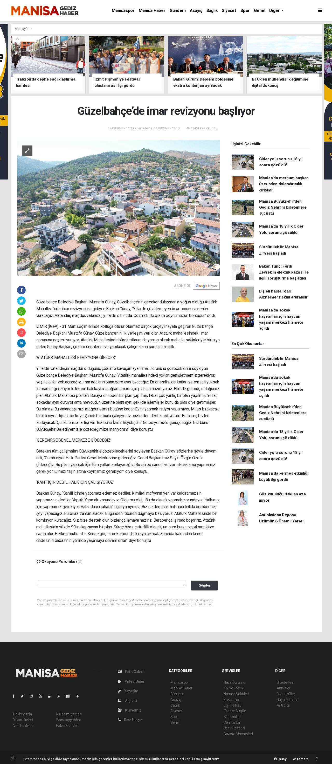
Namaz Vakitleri (236, 694)
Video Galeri (131, 681)
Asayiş (196, 10)
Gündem (178, 10)
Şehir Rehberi (234, 728)
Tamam (301, 759)
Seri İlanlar (232, 722)
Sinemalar (232, 717)
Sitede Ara (285, 682)
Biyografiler (286, 694)
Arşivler (128, 701)
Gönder (204, 585)
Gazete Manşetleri (238, 734)
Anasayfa (22, 29)
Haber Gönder (67, 725)
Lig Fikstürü (232, 705)
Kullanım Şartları (69, 714)
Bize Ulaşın (130, 720)
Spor (245, 10)
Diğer (275, 10)
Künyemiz (129, 710)
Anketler (283, 688)
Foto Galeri (131, 672)
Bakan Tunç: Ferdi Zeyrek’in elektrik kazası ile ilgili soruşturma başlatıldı (284, 272)
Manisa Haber (152, 10)
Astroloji (283, 705)
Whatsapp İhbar (68, 720)
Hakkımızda (22, 714)
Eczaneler (231, 699)
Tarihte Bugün (235, 711)
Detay (280, 759)
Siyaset (229, 10)
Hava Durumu (234, 682)
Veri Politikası (23, 725)
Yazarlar (128, 691)
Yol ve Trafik (233, 688)
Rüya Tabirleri (287, 699)
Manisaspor (123, 10)
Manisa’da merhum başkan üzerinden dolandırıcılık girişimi (284, 184)
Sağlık (212, 10)
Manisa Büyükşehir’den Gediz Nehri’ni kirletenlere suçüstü (283, 207)
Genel (259, 10)
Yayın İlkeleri (23, 720)
